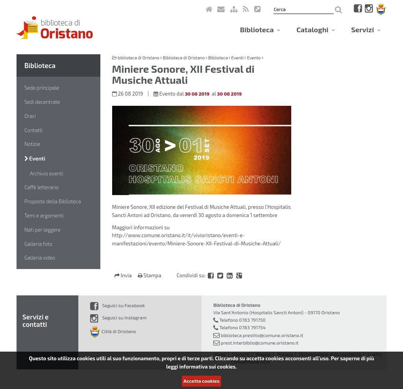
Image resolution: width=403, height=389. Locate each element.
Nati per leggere (42, 230)
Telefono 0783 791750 (242, 320)
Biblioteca (260, 29)
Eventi (34, 158)
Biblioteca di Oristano (184, 57)
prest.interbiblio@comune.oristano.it (260, 342)
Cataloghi (315, 29)
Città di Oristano (113, 331)
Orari (30, 116)
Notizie (32, 144)
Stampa (149, 275)
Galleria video (39, 257)
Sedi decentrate (42, 102)
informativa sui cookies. (208, 366)
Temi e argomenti (44, 215)
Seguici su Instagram (118, 317)
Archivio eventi (46, 173)
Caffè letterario (41, 187)
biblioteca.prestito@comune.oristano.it (262, 335)
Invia (124, 275)
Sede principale (41, 88)
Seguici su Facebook (117, 305)
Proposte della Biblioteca (52, 201)
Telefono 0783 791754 (242, 327)
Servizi (366, 29)
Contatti (33, 130)
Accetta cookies (201, 380)
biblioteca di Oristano (138, 57)
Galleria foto (38, 244)
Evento (254, 57)
